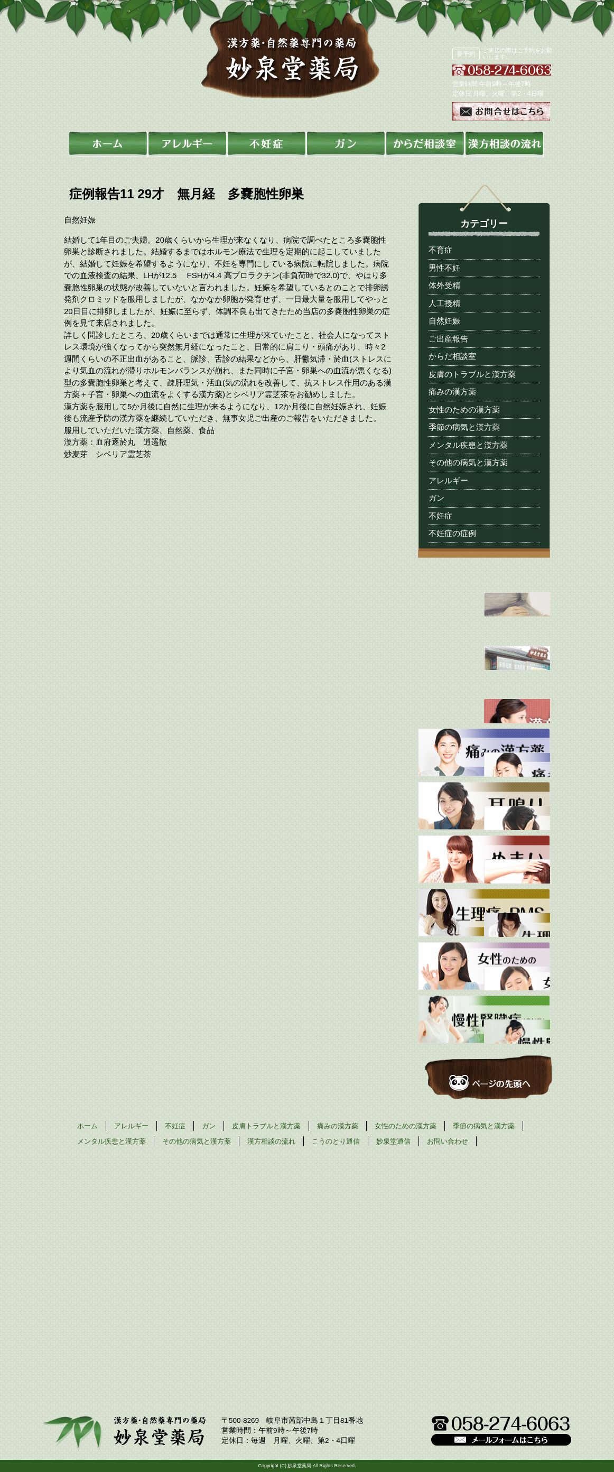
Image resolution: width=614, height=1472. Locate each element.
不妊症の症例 (452, 533)
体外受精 (444, 285)
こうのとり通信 (336, 1141)
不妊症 (440, 515)
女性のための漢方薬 (464, 409)
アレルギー (448, 480)
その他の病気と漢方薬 (468, 462)
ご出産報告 (448, 338)
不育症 (440, 249)
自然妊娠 (444, 320)
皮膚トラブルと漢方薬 (266, 1126)
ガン (436, 497)
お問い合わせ (447, 1141)
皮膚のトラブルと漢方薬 (472, 374)
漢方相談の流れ (271, 1141)
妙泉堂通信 (393, 1141)
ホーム (87, 1126)
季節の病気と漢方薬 (464, 426)
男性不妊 (444, 267)
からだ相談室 (452, 356)
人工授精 (444, 303)
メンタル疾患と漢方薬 (468, 444)
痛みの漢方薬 (452, 391)
